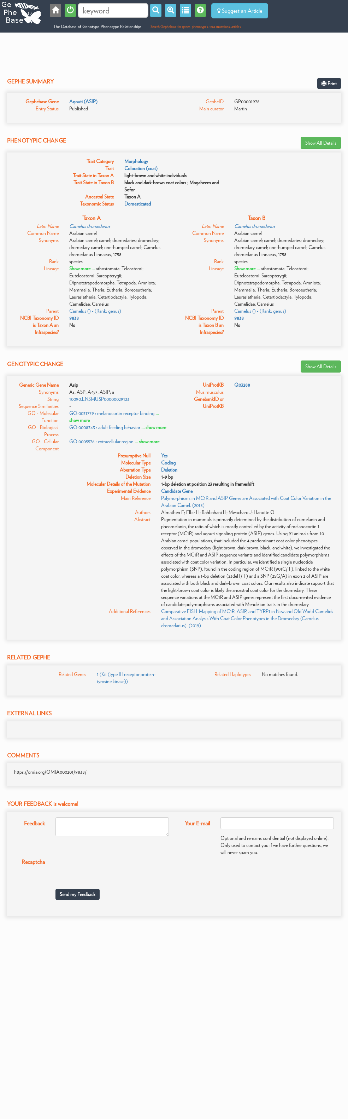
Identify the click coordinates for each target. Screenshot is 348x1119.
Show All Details (320, 143)
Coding (168, 463)
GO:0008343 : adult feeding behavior (104, 427)
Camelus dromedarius (89, 226)
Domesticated (137, 204)
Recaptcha (33, 862)
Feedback (34, 823)
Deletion (169, 470)
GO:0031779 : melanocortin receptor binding (111, 413)
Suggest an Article (239, 10)
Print (329, 83)
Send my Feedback (77, 894)
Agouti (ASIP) (83, 101)
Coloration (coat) (141, 168)
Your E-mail (197, 823)
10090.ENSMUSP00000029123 (99, 399)
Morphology (136, 161)
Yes (164, 455)
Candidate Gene (177, 491)
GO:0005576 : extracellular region (101, 441)
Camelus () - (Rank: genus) (95, 311)
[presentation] (109, 869)
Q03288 (242, 385)
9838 (74, 318)
